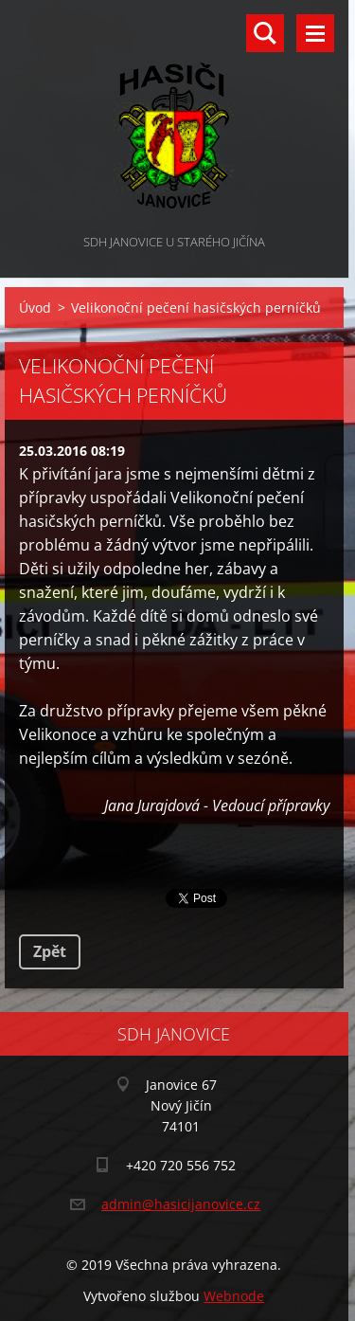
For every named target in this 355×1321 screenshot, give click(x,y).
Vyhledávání (265, 33)
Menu (315, 33)
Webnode (234, 1296)
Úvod (35, 308)
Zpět (49, 951)
